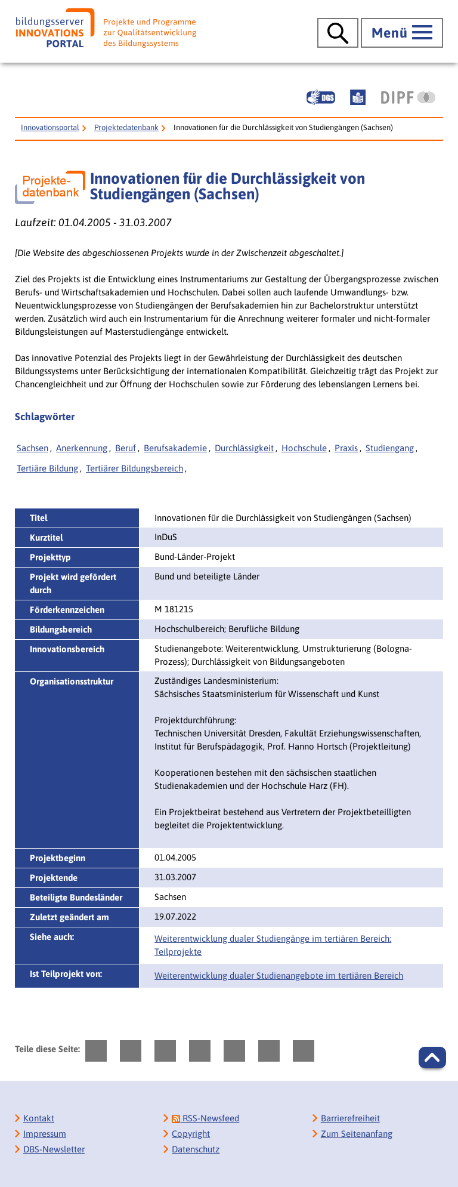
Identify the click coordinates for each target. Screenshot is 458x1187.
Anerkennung (81, 448)
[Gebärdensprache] (321, 97)
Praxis (346, 448)
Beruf (125, 448)
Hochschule (304, 448)
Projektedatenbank (126, 127)
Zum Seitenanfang (356, 1134)
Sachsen (32, 448)
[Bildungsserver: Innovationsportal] (106, 28)
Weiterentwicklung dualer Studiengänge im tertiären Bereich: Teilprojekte (272, 945)
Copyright (191, 1134)
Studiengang (390, 448)
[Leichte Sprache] (357, 97)
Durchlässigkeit (244, 448)
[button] (432, 1057)
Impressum (44, 1134)
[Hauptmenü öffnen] (402, 33)
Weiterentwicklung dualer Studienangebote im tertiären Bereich (278, 975)
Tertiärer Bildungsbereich (134, 468)
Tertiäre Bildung (47, 468)
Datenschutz (195, 1149)
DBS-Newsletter (54, 1149)
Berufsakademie (175, 448)
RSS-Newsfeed (205, 1118)
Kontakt (38, 1118)
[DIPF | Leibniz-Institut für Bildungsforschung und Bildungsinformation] (408, 97)
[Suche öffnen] (337, 33)
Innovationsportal (50, 127)
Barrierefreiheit (350, 1118)
